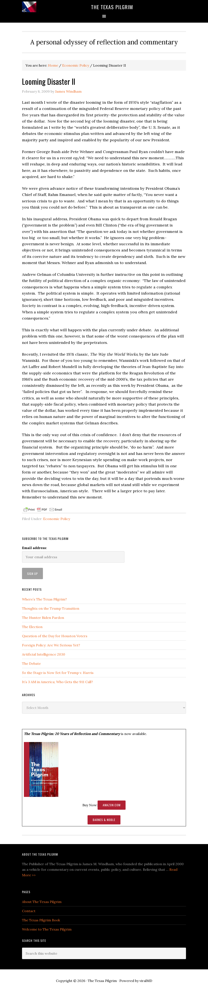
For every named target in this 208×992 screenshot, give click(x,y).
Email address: (34, 548)
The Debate (31, 663)
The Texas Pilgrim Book (41, 920)
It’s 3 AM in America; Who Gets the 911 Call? (57, 682)
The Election (32, 627)
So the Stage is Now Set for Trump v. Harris (58, 673)
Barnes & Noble (104, 819)
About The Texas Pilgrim (42, 902)
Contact (28, 911)
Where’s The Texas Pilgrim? (44, 599)
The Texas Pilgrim (112, 7)
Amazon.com (111, 805)
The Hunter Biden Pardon (43, 617)
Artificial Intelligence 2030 (43, 654)
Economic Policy (56, 519)
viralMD (145, 981)
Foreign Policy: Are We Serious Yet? (51, 645)
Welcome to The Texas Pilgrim (47, 929)
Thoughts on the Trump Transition (50, 608)
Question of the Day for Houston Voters (54, 636)
